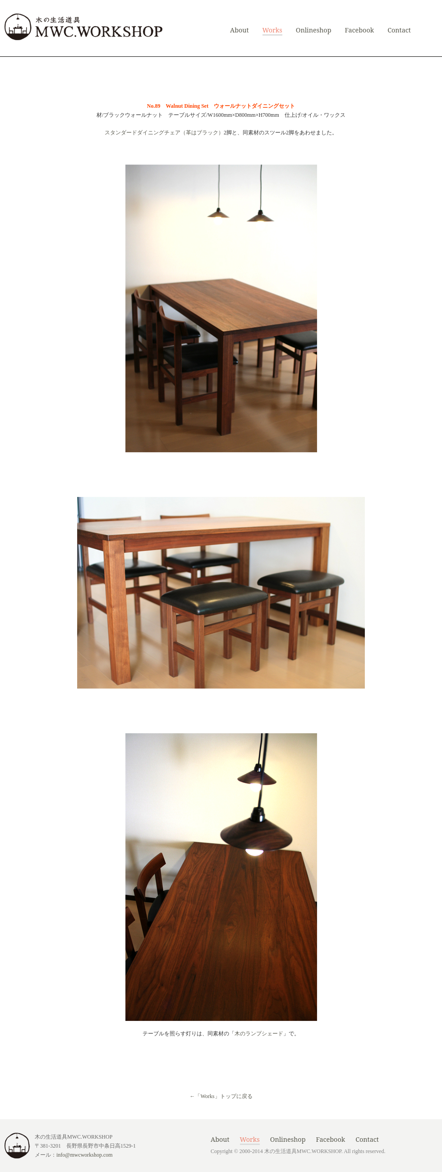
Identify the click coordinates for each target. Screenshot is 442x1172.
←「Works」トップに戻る (220, 1096)
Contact (399, 30)
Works (272, 30)
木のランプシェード (259, 1033)
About (239, 30)
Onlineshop (314, 30)
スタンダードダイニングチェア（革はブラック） (164, 132)
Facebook (359, 30)
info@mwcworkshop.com (84, 1155)
